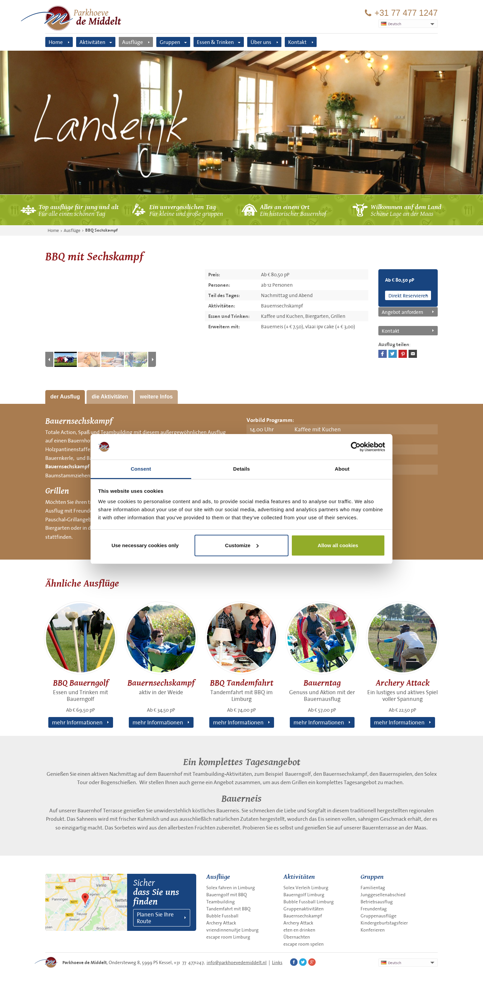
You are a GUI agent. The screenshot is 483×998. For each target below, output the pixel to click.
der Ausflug (65, 396)
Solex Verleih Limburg (305, 887)
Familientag (373, 887)
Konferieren (373, 930)
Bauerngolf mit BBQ (226, 894)
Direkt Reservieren (408, 295)
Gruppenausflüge (378, 915)
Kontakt (297, 42)
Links (277, 962)
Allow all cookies (338, 545)
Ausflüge (132, 42)
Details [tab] (241, 469)
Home (56, 42)
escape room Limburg (228, 937)
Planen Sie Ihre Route (155, 917)
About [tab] (342, 469)
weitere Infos (156, 396)
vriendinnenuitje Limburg (232, 930)
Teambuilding (220, 901)
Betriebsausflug (377, 901)
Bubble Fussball (222, 915)
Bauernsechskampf (67, 466)
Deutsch (391, 963)
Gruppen (170, 42)
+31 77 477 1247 (406, 13)
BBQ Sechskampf (101, 230)
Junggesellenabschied (383, 894)
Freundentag (374, 908)
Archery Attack (221, 922)
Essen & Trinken (215, 42)
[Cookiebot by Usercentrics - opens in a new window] (355, 447)
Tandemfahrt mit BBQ (228, 908)
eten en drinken (299, 930)
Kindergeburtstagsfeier (384, 922)
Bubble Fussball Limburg (308, 901)
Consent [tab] (141, 469)
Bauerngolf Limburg (303, 894)
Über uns (261, 42)
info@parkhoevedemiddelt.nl (237, 962)
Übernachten (296, 937)
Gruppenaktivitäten (303, 908)
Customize (242, 545)
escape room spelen (303, 944)
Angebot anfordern (402, 312)
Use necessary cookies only (144, 545)
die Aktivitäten (110, 396)
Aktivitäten (92, 42)
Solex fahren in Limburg (230, 887)
